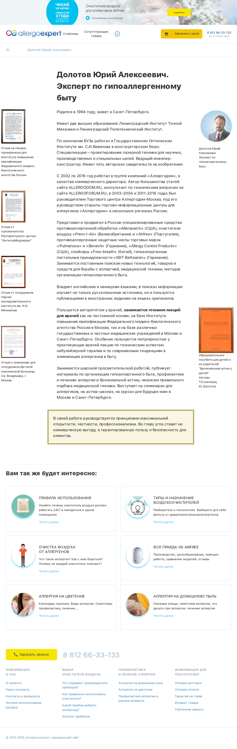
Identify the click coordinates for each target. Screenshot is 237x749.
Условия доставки (188, 683)
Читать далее (49, 522)
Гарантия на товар (188, 696)
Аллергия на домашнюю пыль (140, 683)
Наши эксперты (17, 689)
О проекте (14, 683)
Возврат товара (186, 702)
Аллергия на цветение (135, 689)
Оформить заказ (187, 33)
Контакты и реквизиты (23, 696)
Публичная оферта (189, 709)
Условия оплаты (187, 689)
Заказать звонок (31, 654)
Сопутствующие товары (96, 34)
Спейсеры (70, 33)
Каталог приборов (76, 716)
